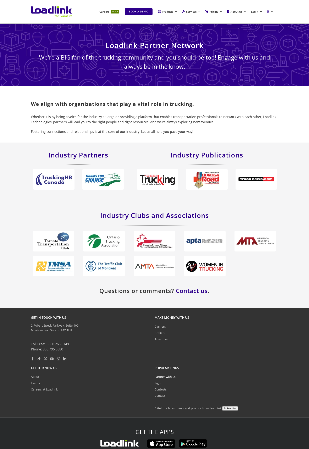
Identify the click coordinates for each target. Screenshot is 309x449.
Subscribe (230, 408)
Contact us (192, 291)
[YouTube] (52, 358)
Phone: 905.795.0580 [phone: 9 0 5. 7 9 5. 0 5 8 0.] (47, 349)
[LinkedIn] (64, 358)
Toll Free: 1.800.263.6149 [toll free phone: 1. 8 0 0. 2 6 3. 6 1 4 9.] (50, 344)
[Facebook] (32, 358)
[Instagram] (58, 358)
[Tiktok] (39, 358)
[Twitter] (45, 358)
